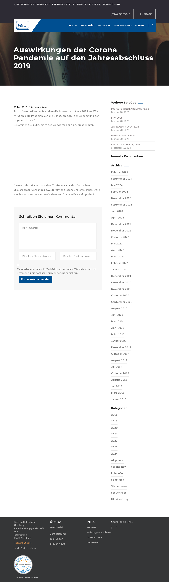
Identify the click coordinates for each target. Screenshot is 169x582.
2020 (114, 427)
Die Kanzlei (56, 527)
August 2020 (119, 308)
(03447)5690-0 (119, 14)
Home (73, 25)
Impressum (93, 542)
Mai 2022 (116, 243)
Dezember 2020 (121, 282)
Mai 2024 (116, 185)
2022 (114, 440)
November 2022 (121, 230)
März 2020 (117, 334)
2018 (114, 414)
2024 (114, 453)
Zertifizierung (58, 534)
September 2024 (121, 178)
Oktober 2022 (120, 237)
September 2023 (121, 204)
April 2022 (117, 250)
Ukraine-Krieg (120, 499)
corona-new (118, 466)
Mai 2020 (116, 321)
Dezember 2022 (121, 224)
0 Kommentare (39, 107)
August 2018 (119, 379)
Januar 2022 (118, 269)
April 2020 (117, 327)
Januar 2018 (118, 399)
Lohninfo (117, 473)
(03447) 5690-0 (23, 543)
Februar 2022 (119, 263)
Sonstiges (117, 479)
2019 (114, 421)
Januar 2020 (118, 340)
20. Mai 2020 (20, 107)
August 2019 (119, 360)
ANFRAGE (144, 14)
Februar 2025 (119, 172)
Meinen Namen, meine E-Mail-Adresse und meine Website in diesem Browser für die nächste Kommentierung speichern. (56, 270)
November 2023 (121, 198)
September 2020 (121, 301)
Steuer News (119, 486)
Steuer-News (123, 25)
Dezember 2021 (121, 275)
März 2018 (117, 392)
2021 (114, 434)
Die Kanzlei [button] (87, 25)
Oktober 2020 (120, 295)
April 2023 (117, 217)
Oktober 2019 (120, 353)
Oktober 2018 (120, 373)
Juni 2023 (117, 211)
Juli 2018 (116, 386)
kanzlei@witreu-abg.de (25, 548)
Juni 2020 (117, 314)
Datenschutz (94, 537)
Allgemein (117, 460)
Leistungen (104, 25)
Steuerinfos (119, 492)
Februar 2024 (119, 191)
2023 (114, 447)
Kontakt (140, 25)
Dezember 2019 (121, 347)
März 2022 (117, 256)
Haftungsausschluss (99, 532)
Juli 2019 (116, 366)
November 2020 (121, 288)
